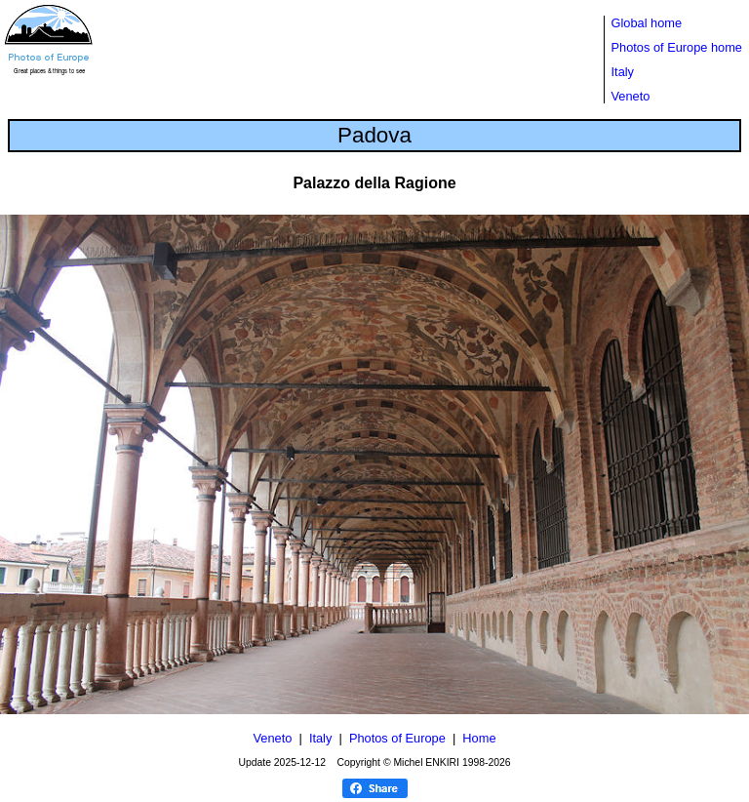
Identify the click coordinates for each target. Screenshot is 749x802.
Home (478, 738)
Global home (647, 23)
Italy (622, 71)
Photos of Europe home (676, 47)
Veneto (630, 96)
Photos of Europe (397, 738)
